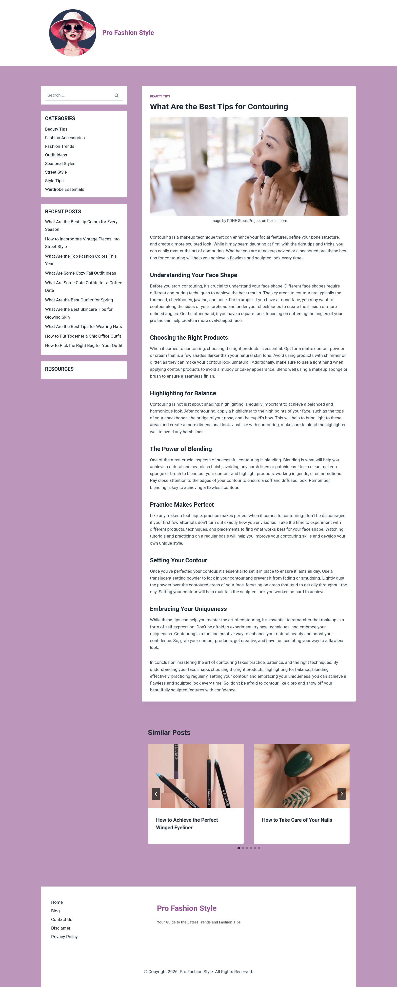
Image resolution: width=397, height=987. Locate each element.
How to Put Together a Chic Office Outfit (83, 336)
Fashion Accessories (65, 137)
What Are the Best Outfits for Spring (79, 299)
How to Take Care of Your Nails (297, 820)
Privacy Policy (64, 936)
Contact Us (61, 919)
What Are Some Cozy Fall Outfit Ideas (80, 273)
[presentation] (196, 776)
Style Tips (54, 180)
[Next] (342, 794)
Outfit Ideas (56, 154)
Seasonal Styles (60, 163)
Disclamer (60, 928)
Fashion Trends (59, 146)
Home (57, 902)
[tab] (238, 848)
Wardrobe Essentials (64, 189)
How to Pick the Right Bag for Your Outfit (84, 345)
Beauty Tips (160, 96)
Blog (55, 910)
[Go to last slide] (156, 794)
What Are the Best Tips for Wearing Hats (83, 326)
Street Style (56, 172)
